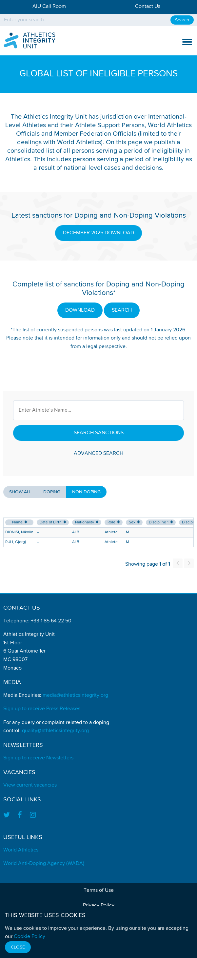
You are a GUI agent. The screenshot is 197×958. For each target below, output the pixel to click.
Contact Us (147, 6)
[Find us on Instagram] (33, 816)
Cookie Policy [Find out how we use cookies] (29, 936)
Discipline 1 (161, 522)
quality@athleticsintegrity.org (55, 730)
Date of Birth (53, 522)
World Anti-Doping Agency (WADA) (43, 863)
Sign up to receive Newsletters (38, 758)
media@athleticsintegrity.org (75, 695)
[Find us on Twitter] (8, 816)
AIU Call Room (49, 6)
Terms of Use (99, 890)
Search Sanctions (99, 433)
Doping (51, 492)
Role (114, 522)
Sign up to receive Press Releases (41, 709)
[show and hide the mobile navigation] (187, 42)
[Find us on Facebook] (20, 816)
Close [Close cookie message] (18, 947)
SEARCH (122, 310)
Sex (134, 522)
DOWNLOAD (80, 310)
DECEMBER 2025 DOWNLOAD (98, 233)
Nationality (86, 522)
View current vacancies (30, 785)
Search (182, 20)
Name (19, 522)
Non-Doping (86, 492)
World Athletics (20, 850)
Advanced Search (98, 453)
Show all (20, 492)
